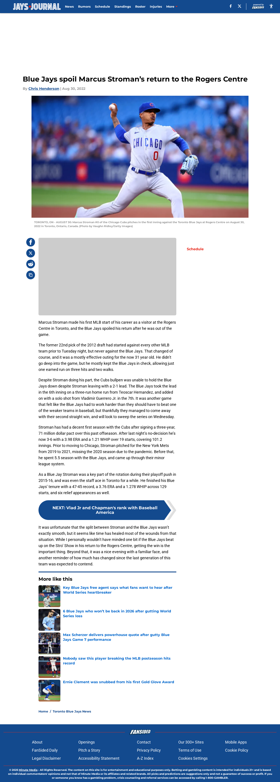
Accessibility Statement (98, 758)
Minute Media (28, 770)
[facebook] (231, 6)
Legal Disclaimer (46, 758)
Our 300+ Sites (191, 742)
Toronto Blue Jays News (72, 711)
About (37, 742)
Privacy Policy (149, 750)
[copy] (30, 275)
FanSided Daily (45, 750)
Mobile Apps (236, 742)
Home (43, 711)
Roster (140, 7)
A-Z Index (145, 758)
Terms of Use (189, 750)
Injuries (156, 7)
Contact (144, 742)
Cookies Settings (193, 758)
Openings (86, 742)
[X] (239, 6)
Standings (122, 7)
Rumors (84, 7)
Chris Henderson (43, 89)
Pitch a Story (89, 750)
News (69, 7)
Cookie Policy (236, 750)
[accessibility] (271, 6)
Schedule (102, 7)
